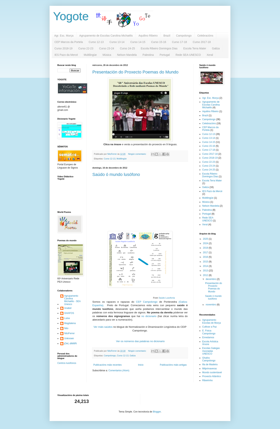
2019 (206, 247)
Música (107, 54)
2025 (206, 239)
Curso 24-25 (127, 48)
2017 (206, 252)
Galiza (216, 48)
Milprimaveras (209, 368)
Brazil (167, 35)
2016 (206, 257)
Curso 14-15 (137, 42)
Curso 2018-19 (63, 48)
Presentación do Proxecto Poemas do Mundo (135, 72)
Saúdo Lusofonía (167, 298)
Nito (66, 328)
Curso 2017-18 (202, 42)
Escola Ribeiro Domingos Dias (159, 48)
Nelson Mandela (127, 54)
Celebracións (205, 35)
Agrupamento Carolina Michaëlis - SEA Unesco (72, 300)
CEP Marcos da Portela (68, 42)
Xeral (210, 54)
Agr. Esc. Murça (64, 35)
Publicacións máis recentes (107, 364)
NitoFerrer (69, 333)
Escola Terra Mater (194, 48)
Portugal (165, 54)
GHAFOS (69, 313)
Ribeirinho (207, 380)
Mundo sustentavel (212, 372)
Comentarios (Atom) (118, 370)
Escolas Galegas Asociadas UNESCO (211, 351)
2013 (206, 270)
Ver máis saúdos (103, 326)
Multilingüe (90, 54)
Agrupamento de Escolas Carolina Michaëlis (106, 35)
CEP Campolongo (147, 301)
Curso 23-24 (106, 48)
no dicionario (148, 316)
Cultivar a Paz (209, 326)
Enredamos (208, 337)
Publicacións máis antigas (173, 364)
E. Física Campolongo (208, 332)
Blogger (157, 411)
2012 (206, 275)
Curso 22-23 (85, 48)
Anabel (67, 308)
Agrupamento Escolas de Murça (211, 321)
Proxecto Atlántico (211, 376)
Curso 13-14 (116, 42)
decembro (211, 279)
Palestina (148, 54)
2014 (206, 266)
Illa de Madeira (210, 364)
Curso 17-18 (179, 42)
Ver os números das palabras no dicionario (140, 341)
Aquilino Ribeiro (148, 35)
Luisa (67, 318)
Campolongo (184, 35)
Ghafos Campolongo (208, 359)
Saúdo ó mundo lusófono (116, 174)
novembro (211, 304)
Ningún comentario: (137, 154)
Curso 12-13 (96, 42)
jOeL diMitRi (70, 343)
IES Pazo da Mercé (66, 54)
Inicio (141, 364)
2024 (206, 243)
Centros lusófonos (66, 363)
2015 (206, 261)
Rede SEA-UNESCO (188, 54)
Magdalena (70, 323)
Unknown (69, 338)
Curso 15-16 (158, 42)
